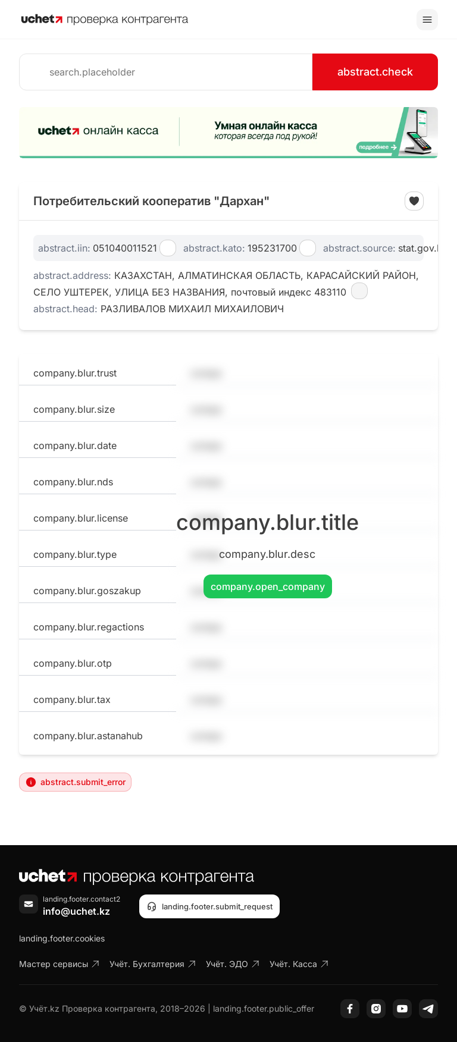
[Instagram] (376, 1008)
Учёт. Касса (299, 964)
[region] (228, 132)
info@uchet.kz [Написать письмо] (76, 911)
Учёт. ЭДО (233, 964)
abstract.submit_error (75, 782)
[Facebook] (349, 1008)
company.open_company (268, 586)
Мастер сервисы (59, 964)
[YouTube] (402, 1008)
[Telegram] (428, 1008)
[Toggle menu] (427, 19)
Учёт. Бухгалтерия (152, 964)
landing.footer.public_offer (263, 1008)
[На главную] (104, 19)
